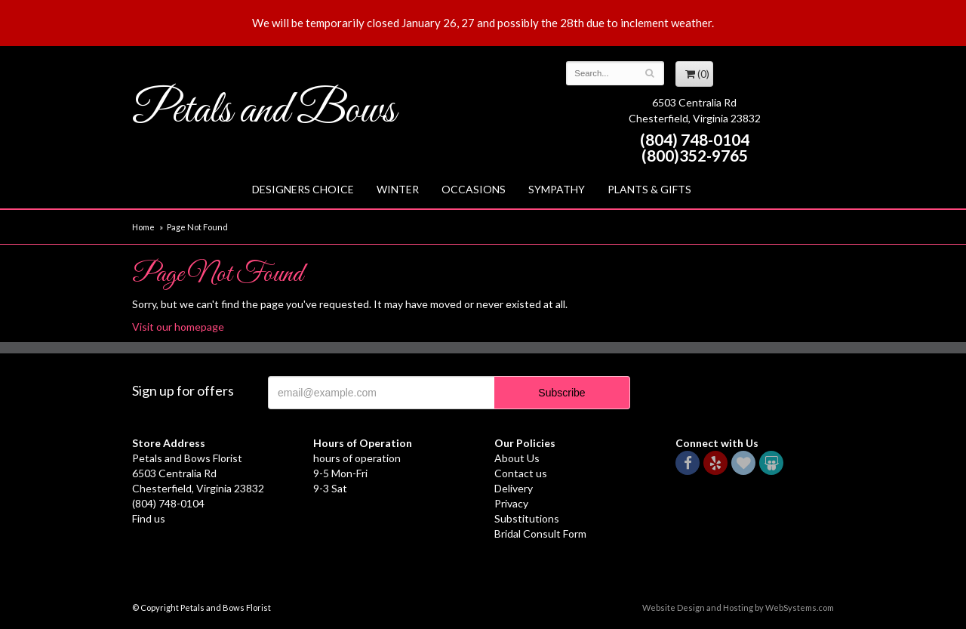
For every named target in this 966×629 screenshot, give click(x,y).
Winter (398, 189)
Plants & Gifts (649, 189)
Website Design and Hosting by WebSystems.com (738, 607)
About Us (517, 458)
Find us (148, 518)
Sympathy (556, 189)
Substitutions (526, 518)
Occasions (473, 189)
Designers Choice (303, 189)
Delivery (513, 488)
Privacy (511, 503)
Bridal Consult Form (540, 533)
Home (143, 227)
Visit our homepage (178, 326)
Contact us (520, 473)
